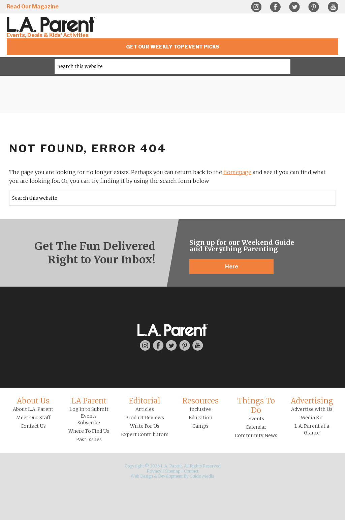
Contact (191, 471)
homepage (237, 172)
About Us (33, 400)
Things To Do (256, 405)
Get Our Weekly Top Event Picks (172, 47)
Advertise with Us (312, 409)
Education (200, 418)
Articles (144, 409)
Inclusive (200, 409)
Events (256, 419)
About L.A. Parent (33, 409)
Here (231, 266)
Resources (200, 400)
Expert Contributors (144, 434)
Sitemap (172, 471)
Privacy (154, 471)
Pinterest (313, 7)
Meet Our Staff (33, 418)
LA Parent (88, 400)
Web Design (142, 476)
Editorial (144, 400)
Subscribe (88, 423)
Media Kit (312, 418)
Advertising (312, 400)
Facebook (275, 7)
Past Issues (89, 439)
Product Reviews (144, 418)
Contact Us (33, 426)
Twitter (294, 7)
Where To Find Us (88, 431)
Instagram (256, 7)
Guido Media (202, 476)
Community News (256, 435)
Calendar (256, 427)
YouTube (332, 7)
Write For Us (144, 426)
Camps (200, 426)
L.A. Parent (52, 24)
